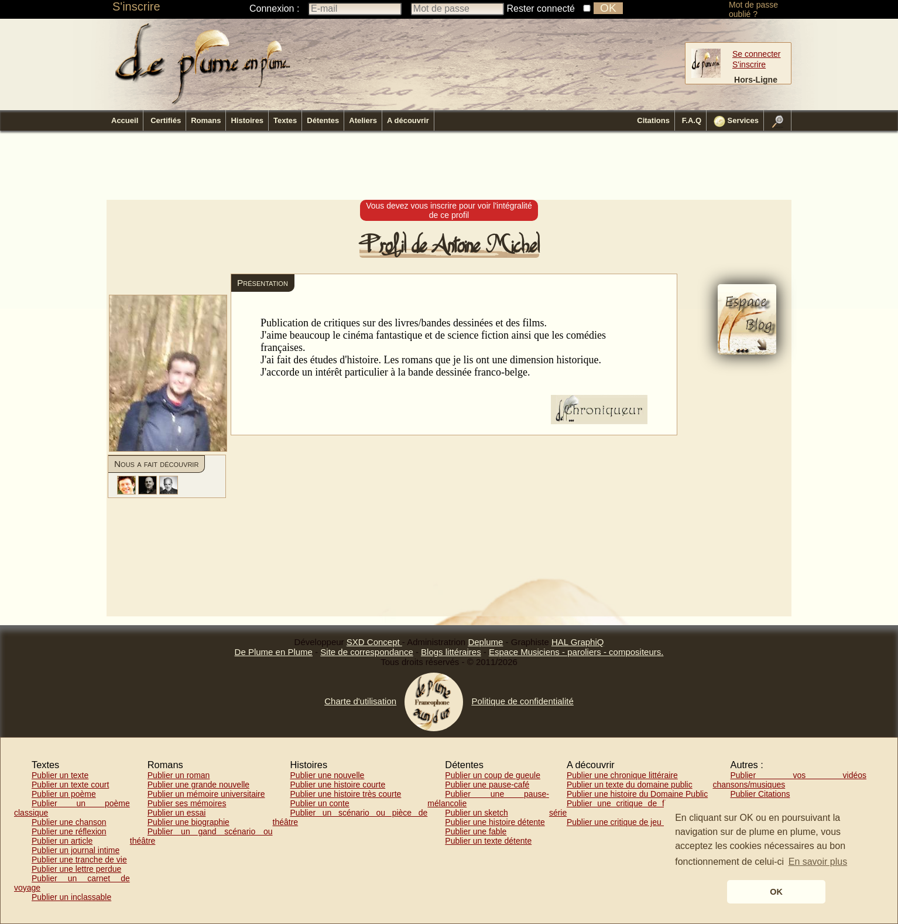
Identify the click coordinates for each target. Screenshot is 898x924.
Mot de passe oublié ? (753, 9)
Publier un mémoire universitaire (206, 794)
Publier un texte (60, 775)
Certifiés (165, 120)
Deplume (485, 642)
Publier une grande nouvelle (198, 784)
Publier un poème (64, 794)
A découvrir (408, 120)
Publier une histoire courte (338, 784)
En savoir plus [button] (818, 862)
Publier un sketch (476, 812)
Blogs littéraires (451, 652)
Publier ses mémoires (187, 803)
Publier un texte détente (488, 840)
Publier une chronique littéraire (622, 775)
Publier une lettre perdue (76, 869)
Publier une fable (475, 831)
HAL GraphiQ (577, 642)
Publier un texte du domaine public (630, 784)
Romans (206, 120)
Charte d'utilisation (360, 701)
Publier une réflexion (69, 831)
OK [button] (776, 891)
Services (736, 121)
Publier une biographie (188, 822)
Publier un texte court (70, 784)
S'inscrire (136, 6)
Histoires (247, 120)
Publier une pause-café (487, 784)
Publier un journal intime (75, 850)
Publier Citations (760, 794)
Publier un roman (179, 775)
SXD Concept (374, 642)
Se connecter (756, 54)
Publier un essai (177, 812)
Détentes (323, 120)
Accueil (124, 120)
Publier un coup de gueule (492, 775)
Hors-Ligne (755, 79)
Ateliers (363, 120)
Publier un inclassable (71, 897)
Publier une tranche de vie (79, 859)
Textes (285, 120)
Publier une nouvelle (327, 775)
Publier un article (62, 840)
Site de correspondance (366, 652)
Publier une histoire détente (494, 822)
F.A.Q (691, 120)
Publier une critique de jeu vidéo (625, 822)
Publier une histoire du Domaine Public (637, 794)
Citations (653, 120)
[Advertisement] (449, 165)
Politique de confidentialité (522, 701)
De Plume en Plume (274, 652)
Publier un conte (319, 803)
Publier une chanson (69, 822)
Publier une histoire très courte (346, 794)
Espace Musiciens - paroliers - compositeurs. (576, 652)
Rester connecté (541, 8)
